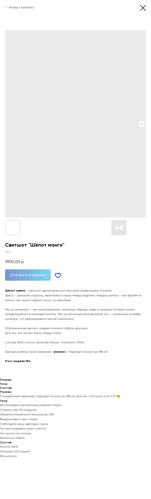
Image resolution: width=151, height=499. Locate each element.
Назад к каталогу (21, 7)
